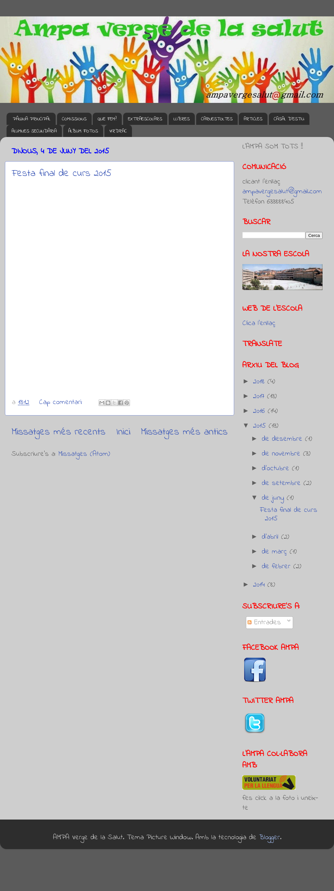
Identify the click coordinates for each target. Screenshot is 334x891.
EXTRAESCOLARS (145, 119)
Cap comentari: (62, 402)
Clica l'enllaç (258, 323)
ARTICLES (253, 119)
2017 (260, 396)
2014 (260, 585)
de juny (274, 498)
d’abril (271, 537)
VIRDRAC (118, 131)
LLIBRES (182, 119)
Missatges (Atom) (84, 454)
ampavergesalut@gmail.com (282, 191)
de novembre (282, 454)
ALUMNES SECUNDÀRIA (34, 131)
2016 (260, 411)
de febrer (277, 566)
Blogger (269, 837)
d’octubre (277, 468)
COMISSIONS (74, 119)
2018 (260, 382)
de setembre (282, 483)
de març (275, 552)
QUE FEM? (107, 119)
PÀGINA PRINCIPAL (31, 119)
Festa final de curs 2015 (62, 173)
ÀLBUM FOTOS (83, 131)
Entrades (264, 622)
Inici (123, 432)
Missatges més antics (184, 432)
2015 (261, 426)
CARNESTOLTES (216, 119)
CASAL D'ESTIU (289, 119)
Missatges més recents (58, 432)
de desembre (283, 439)
